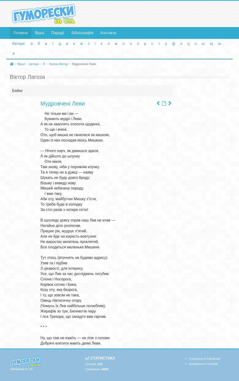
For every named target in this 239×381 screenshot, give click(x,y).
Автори (34, 64)
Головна (21, 33)
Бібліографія (82, 33)
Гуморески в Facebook (204, 358)
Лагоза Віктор (58, 64)
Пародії (57, 33)
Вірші (39, 33)
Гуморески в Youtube (203, 364)
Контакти (108, 33)
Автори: (18, 44)
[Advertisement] (157, 13)
